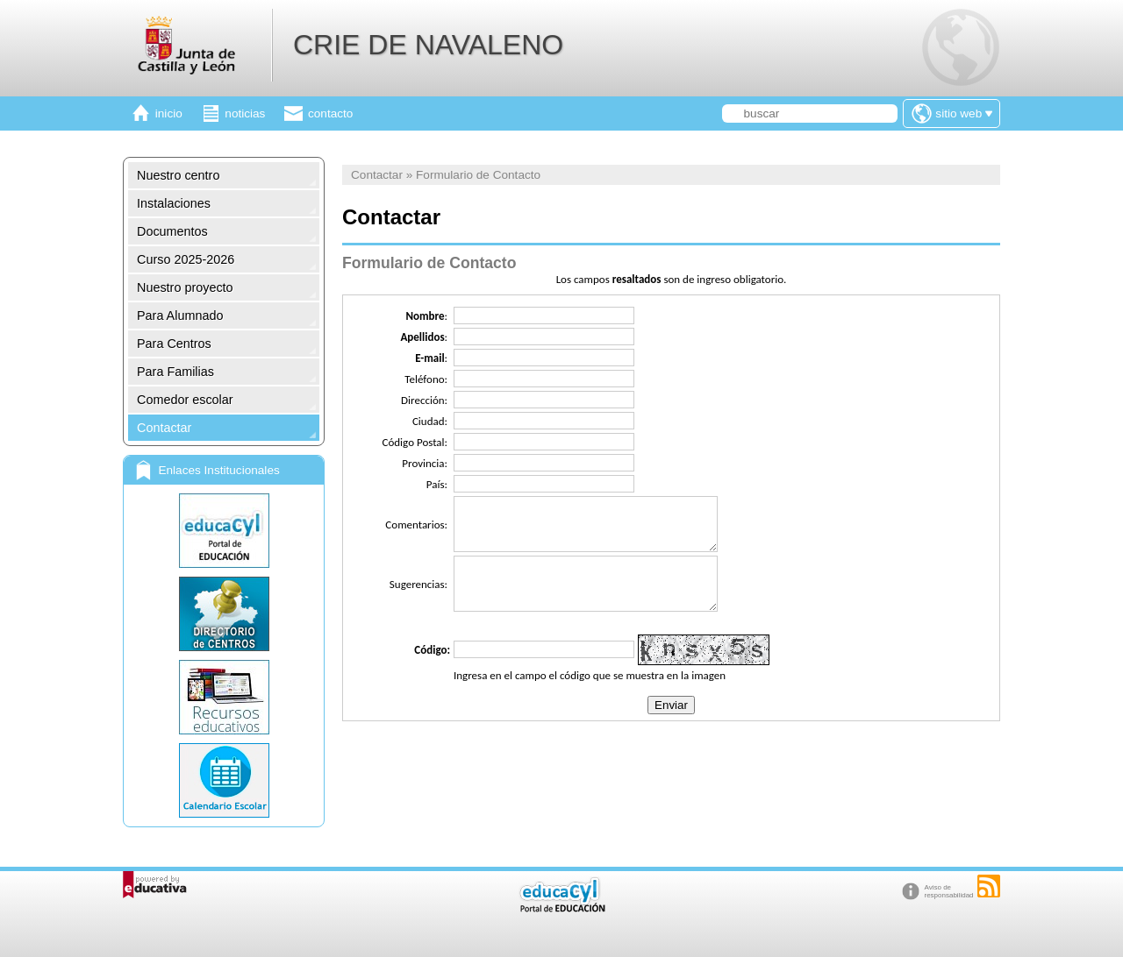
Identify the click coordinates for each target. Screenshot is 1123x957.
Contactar (164, 428)
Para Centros (174, 344)
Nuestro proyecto (185, 287)
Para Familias (175, 372)
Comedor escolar (185, 400)
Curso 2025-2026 (185, 259)
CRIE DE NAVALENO (428, 44)
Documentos (172, 231)
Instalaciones (174, 203)
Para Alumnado (180, 315)
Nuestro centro (178, 175)
